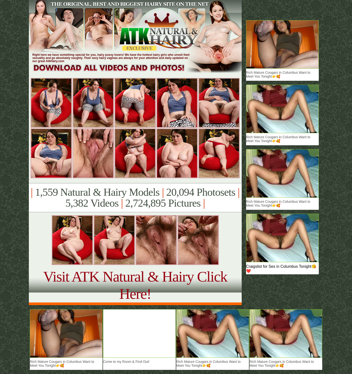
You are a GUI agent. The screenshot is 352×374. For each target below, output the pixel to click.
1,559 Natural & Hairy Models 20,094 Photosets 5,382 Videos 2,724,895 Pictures (135, 198)
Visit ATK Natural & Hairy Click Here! (135, 285)
